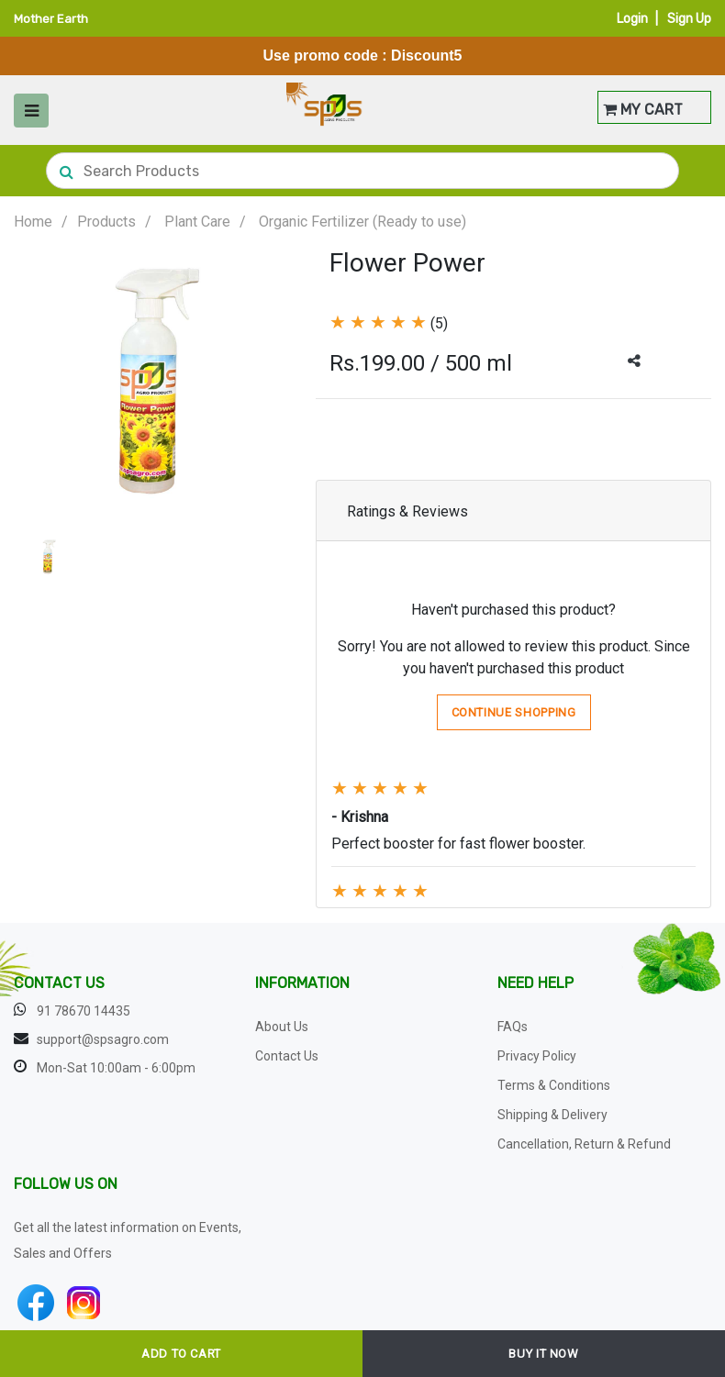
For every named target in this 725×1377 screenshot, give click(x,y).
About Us (281, 1026)
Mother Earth (51, 19)
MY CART (643, 109)
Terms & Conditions (553, 1085)
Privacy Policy (536, 1056)
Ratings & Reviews (407, 511)
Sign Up (689, 19)
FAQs (512, 1026)
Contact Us (286, 1056)
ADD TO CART (181, 1353)
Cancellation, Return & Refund (584, 1144)
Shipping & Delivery (552, 1114)
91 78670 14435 (83, 1011)
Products (106, 221)
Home (33, 221)
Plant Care (197, 221)
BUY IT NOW (543, 1353)
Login (632, 19)
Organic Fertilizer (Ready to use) (362, 221)
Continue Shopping (514, 712)
